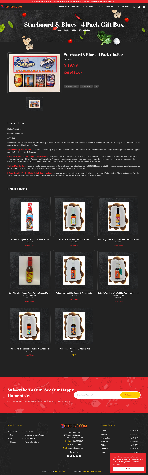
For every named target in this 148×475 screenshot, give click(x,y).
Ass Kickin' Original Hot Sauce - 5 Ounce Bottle (29, 239)
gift (97, 86)
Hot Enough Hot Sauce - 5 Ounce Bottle (74, 349)
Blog (118, 6)
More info (116, 464)
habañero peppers (71, 86)
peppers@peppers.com (76, 448)
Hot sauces (63, 6)
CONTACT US (125, 6)
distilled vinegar (86, 86)
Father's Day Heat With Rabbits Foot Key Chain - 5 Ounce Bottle (118, 294)
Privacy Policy (30, 438)
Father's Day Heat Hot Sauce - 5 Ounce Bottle (73, 293)
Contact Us (29, 431)
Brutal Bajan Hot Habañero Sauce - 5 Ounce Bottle (118, 239)
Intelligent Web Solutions (92, 471)
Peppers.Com (60, 471)
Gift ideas (89, 6)
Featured (99, 6)
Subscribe (129, 395)
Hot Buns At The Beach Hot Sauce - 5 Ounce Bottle (30, 349)
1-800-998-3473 (78, 1)
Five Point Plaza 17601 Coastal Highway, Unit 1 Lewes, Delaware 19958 (74, 434)
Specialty (109, 6)
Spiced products (76, 6)
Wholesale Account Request (35, 435)
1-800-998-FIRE (77, 441)
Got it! (128, 469)
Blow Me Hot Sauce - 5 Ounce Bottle (74, 239)
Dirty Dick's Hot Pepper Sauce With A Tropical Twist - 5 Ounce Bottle (29, 294)
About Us (13, 431)
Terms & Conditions (32, 442)
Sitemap (13, 442)
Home (56, 6)
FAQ (11, 438)
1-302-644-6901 (76, 444)
